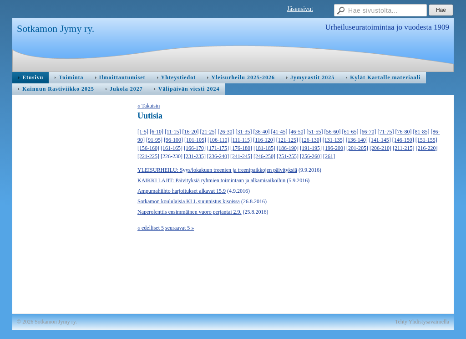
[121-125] (287, 140)
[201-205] (357, 148)
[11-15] (173, 131)
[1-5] (142, 131)
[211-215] (404, 148)
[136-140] (357, 140)
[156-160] (148, 148)
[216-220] (427, 148)
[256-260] (311, 156)
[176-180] (241, 148)
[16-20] (190, 131)
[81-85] (421, 131)
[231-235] (195, 156)
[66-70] (368, 131)
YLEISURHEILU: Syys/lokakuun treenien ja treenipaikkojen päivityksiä (217, 170)
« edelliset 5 (150, 228)
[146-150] (403, 140)
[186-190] (288, 148)
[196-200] (334, 148)
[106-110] (218, 140)
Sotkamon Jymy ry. (55, 28)
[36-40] (261, 131)
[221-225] (148, 156)
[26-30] (226, 131)
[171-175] (218, 148)
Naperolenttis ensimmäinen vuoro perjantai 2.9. (189, 212)
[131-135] (333, 140)
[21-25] (208, 131)
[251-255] (288, 156)
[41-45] (279, 131)
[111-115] (241, 140)
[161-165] (171, 148)
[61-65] (350, 131)
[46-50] (297, 131)
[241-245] (241, 156)
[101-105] (195, 140)
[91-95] (154, 140)
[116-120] (264, 140)
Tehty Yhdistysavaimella (422, 321)
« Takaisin (148, 106)
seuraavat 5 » (179, 228)
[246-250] (264, 156)
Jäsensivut (300, 8)
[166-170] (195, 148)
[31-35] (244, 131)
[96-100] (173, 140)
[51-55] (315, 131)
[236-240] (218, 156)
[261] (329, 156)
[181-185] (264, 148)
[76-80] (403, 131)
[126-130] (310, 140)
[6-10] (156, 131)
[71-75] (386, 131)
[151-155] (426, 140)
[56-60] (332, 131)
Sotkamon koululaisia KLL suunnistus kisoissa (188, 201)
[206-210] (380, 148)
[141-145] (380, 140)
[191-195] (311, 148)
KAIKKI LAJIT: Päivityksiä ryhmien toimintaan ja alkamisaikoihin (211, 180)
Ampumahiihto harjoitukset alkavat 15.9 (181, 191)
